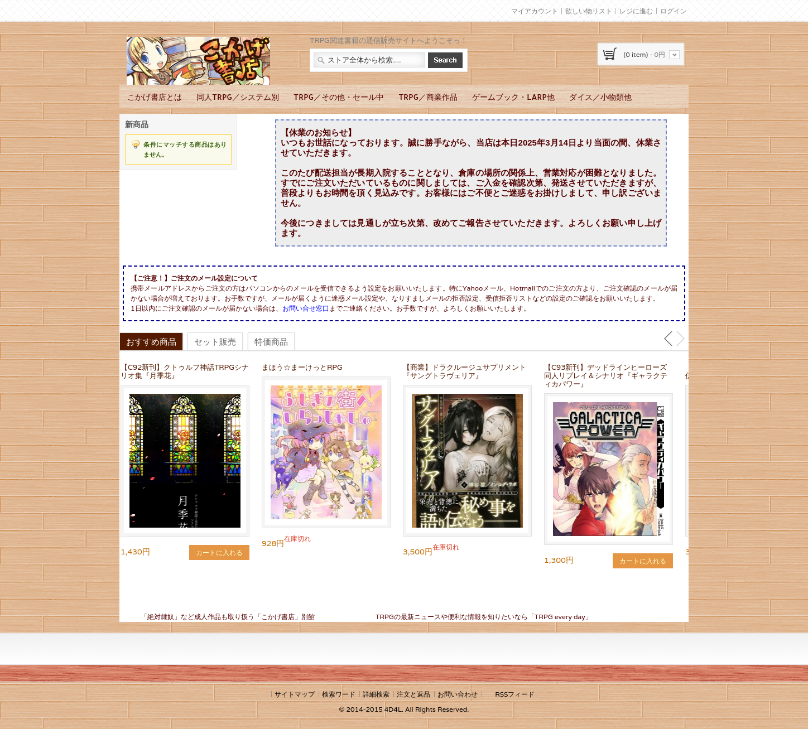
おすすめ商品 (151, 341)
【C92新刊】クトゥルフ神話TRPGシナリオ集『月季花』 (185, 371)
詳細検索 (376, 694)
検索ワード (338, 694)
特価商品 (271, 341)
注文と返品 (413, 694)
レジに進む (636, 11)
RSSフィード (515, 694)
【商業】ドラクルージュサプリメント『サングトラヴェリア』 (464, 371)
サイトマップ (295, 694)
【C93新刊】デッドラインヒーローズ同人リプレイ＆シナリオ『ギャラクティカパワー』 (605, 375)
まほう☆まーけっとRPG (302, 367)
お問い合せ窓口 (305, 308)
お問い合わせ (457, 694)
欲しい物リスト (588, 11)
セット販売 (215, 341)
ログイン (673, 11)
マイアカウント (534, 11)
